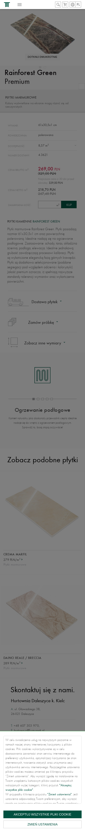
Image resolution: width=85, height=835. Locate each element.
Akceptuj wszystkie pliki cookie (42, 814)
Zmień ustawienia (42, 824)
